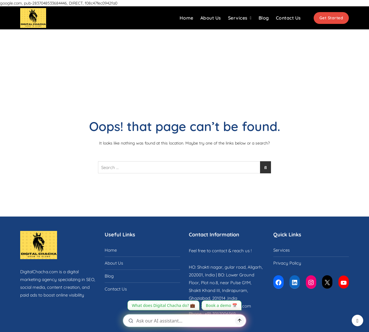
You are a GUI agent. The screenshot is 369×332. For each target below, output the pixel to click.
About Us (210, 18)
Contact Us (288, 18)
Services (238, 18)
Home (186, 18)
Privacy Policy (287, 263)
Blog (264, 18)
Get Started (331, 17)
